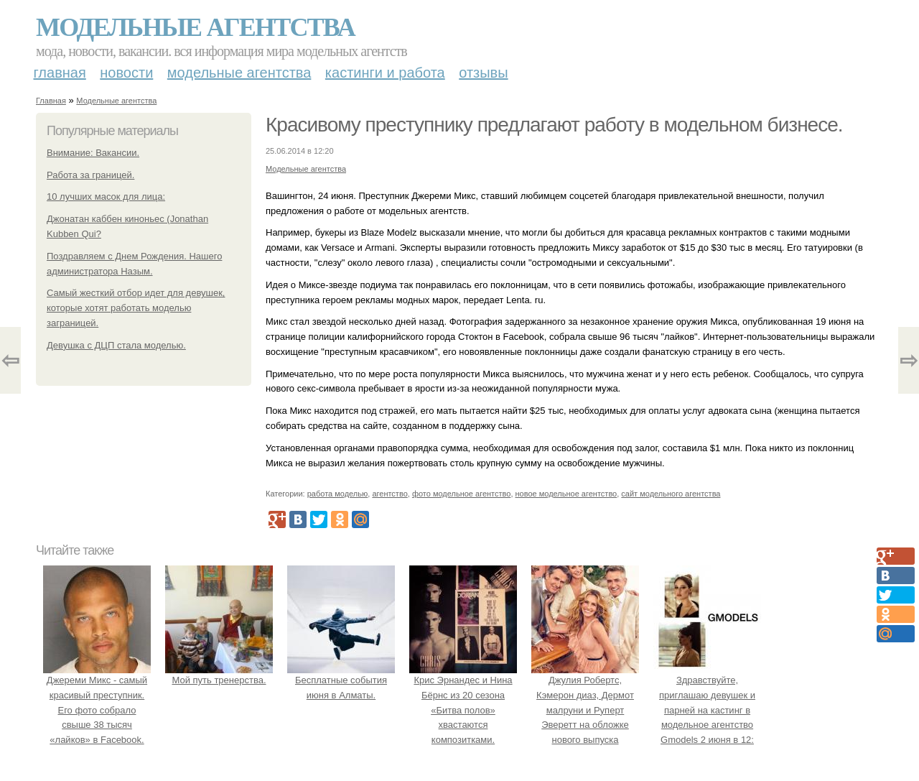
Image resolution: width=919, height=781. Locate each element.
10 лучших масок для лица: (106, 196)
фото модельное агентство (461, 493)
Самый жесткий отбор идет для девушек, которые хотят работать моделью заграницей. (136, 307)
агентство (389, 493)
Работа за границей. (90, 175)
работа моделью (337, 493)
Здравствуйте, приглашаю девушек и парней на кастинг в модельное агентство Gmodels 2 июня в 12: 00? (707, 710)
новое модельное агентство (566, 493)
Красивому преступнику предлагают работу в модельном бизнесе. (554, 125)
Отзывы (483, 72)
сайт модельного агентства (670, 493)
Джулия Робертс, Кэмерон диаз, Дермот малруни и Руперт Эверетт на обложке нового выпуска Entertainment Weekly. (585, 710)
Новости (126, 72)
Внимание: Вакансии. (93, 152)
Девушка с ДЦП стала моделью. (116, 345)
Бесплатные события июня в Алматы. (341, 680)
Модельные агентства (195, 27)
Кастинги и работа (385, 72)
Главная (60, 72)
